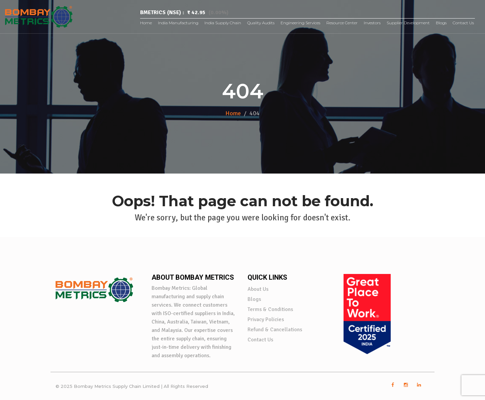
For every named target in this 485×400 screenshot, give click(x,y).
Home (146, 22)
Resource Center (342, 22)
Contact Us (463, 22)
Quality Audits (260, 22)
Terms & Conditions (270, 309)
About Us (258, 289)
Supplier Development (408, 22)
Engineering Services (300, 22)
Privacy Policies (266, 319)
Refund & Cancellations (275, 329)
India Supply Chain (222, 22)
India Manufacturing (178, 22)
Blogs (441, 22)
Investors (372, 22)
